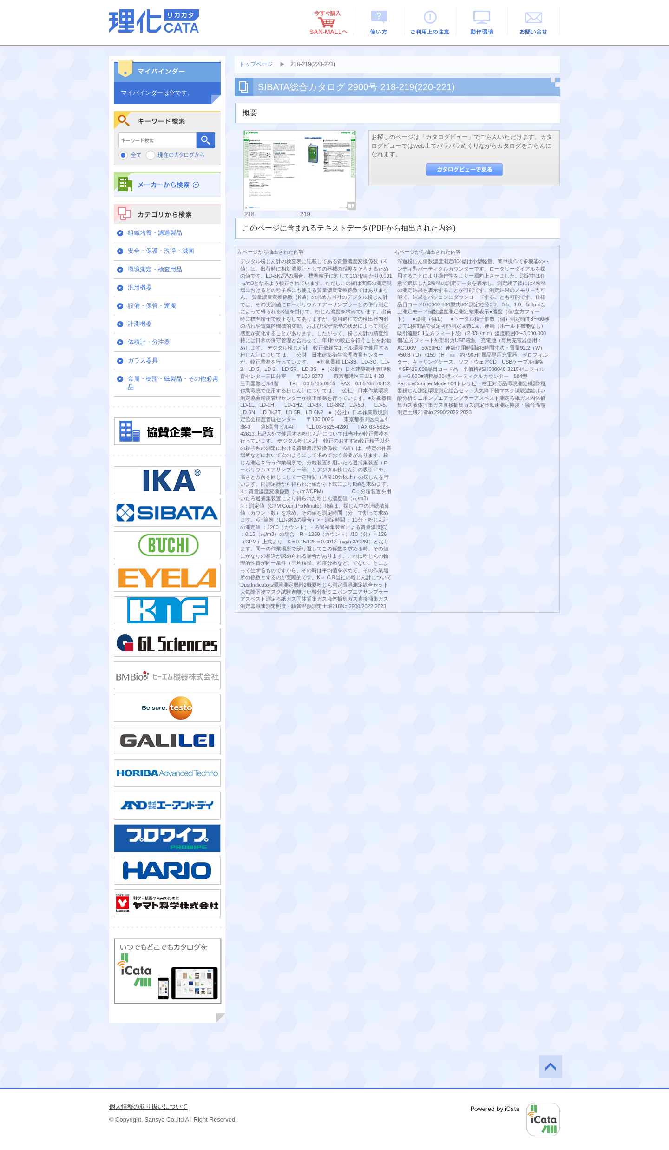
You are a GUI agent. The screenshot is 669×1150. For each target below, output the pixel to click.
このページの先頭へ (550, 1066)
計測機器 (140, 323)
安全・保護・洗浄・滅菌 (161, 250)
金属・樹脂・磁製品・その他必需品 (173, 382)
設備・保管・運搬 (152, 305)
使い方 (379, 22)
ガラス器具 (143, 360)
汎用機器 (140, 287)
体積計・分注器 (149, 341)
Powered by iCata (515, 1119)
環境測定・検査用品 (155, 269)
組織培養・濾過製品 (155, 232)
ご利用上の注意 (431, 22)
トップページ (256, 64)
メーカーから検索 (167, 184)
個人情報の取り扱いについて (148, 1106)
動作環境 (482, 22)
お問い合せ (534, 22)
